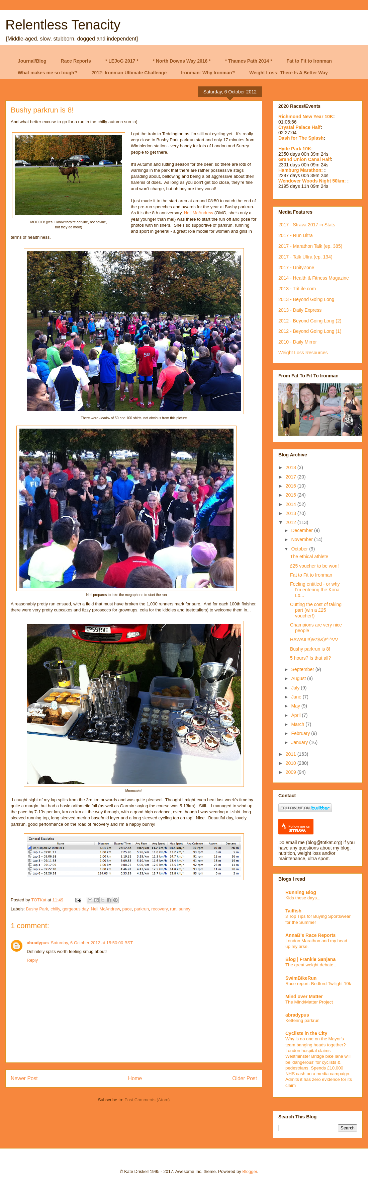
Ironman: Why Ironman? (208, 72)
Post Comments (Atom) (147, 1099)
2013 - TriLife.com (297, 288)
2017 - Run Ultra (295, 235)
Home (135, 1078)
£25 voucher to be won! (314, 566)
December (302, 530)
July (296, 687)
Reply (32, 960)
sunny (184, 908)
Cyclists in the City (306, 1033)
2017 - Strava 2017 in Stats (306, 224)
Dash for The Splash (301, 138)
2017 (291, 476)
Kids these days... (302, 897)
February (301, 733)
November (302, 539)
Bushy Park (37, 908)
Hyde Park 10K (294, 148)
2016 (291, 486)
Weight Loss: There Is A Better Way (288, 72)
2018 (291, 467)
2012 (291, 522)
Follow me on (299, 828)
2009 (291, 772)
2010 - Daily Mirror (297, 342)
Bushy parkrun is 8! (310, 649)
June (296, 696)
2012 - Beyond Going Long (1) (309, 331)
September (303, 669)
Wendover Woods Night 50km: (312, 180)
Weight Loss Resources (303, 352)
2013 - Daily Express (299, 310)
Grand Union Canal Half (304, 159)
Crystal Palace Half (299, 127)
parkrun (141, 908)
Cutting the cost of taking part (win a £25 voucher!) (316, 610)
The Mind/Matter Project (309, 1002)
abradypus (38, 942)
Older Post (244, 1078)
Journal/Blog (32, 61)
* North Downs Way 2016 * (182, 61)
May (296, 706)
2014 (291, 504)
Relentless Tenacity (62, 24)
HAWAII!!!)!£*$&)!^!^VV (314, 639)
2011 (291, 754)
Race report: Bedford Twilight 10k (318, 983)
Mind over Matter (304, 996)
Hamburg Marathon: (301, 170)
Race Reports (76, 61)
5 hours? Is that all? (310, 658)
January (300, 742)
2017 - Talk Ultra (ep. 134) (305, 257)
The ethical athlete (309, 556)
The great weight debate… (311, 964)
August (299, 678)
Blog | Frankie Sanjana (310, 959)
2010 (291, 763)
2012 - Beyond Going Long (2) (309, 320)
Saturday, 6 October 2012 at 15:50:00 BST (92, 942)
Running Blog (300, 892)
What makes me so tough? (47, 72)
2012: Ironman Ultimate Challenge (129, 72)
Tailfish (293, 910)
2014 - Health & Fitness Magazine (313, 278)
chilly (55, 908)
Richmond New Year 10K (305, 116)
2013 (291, 513)
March (298, 724)
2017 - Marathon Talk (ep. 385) (310, 246)
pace (126, 908)
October (300, 548)
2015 (291, 495)
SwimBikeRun (300, 978)
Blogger (249, 1171)
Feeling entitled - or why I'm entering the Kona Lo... (315, 589)
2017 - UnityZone (296, 267)
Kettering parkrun (302, 1020)
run (173, 908)
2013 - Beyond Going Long (306, 299)
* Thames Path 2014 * (248, 61)
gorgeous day (75, 908)
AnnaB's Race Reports (310, 935)
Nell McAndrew (198, 212)
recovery (159, 908)
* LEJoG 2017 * (122, 61)
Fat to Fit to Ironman (309, 61)
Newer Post (24, 1078)
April (296, 715)
